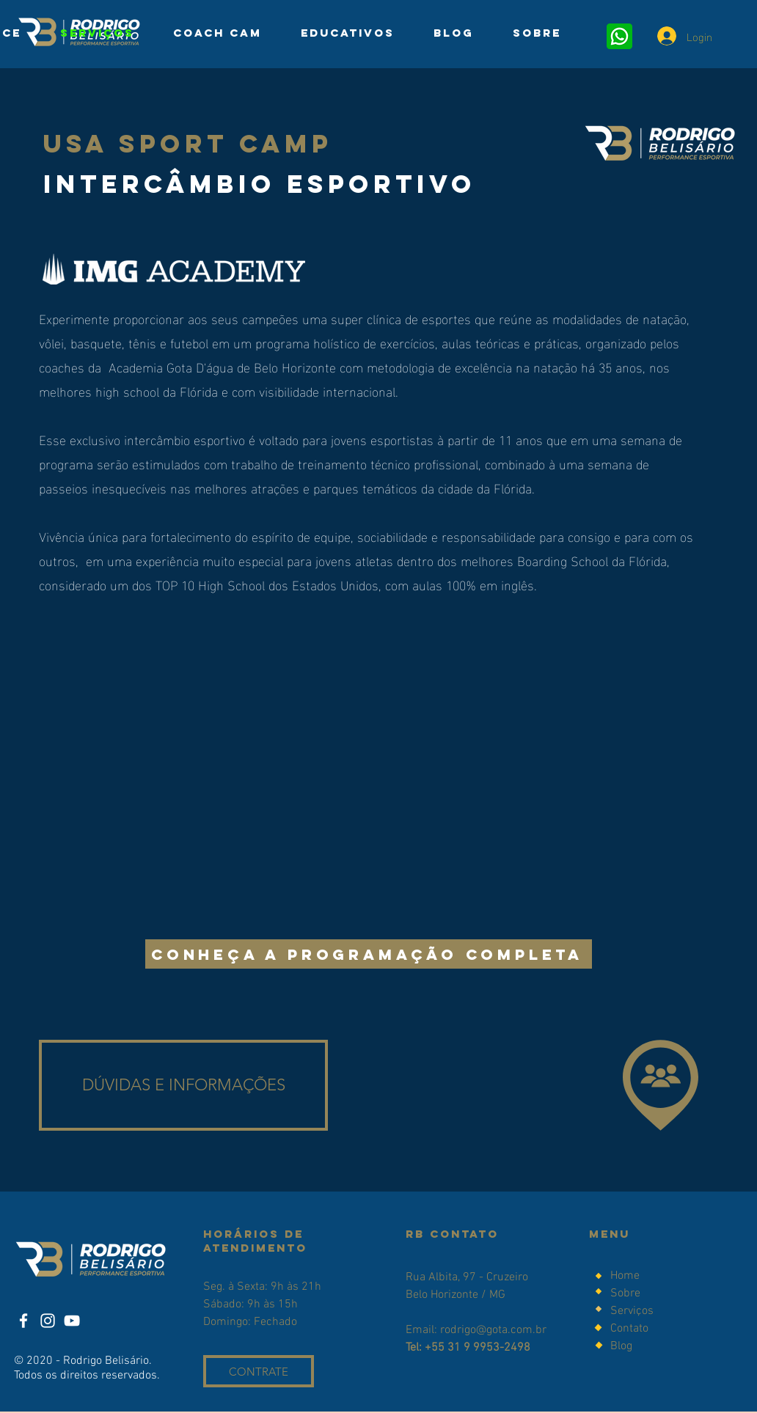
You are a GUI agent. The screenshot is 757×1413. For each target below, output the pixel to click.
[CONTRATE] (258, 1371)
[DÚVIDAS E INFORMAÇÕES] (183, 1085)
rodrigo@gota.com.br (493, 1330)
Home (625, 1276)
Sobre (626, 1293)
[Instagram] (47, 1320)
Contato (629, 1328)
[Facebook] (23, 1320)
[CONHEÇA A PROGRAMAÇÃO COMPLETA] (368, 954)
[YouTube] (71, 1320)
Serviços (632, 1311)
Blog (621, 1346)
